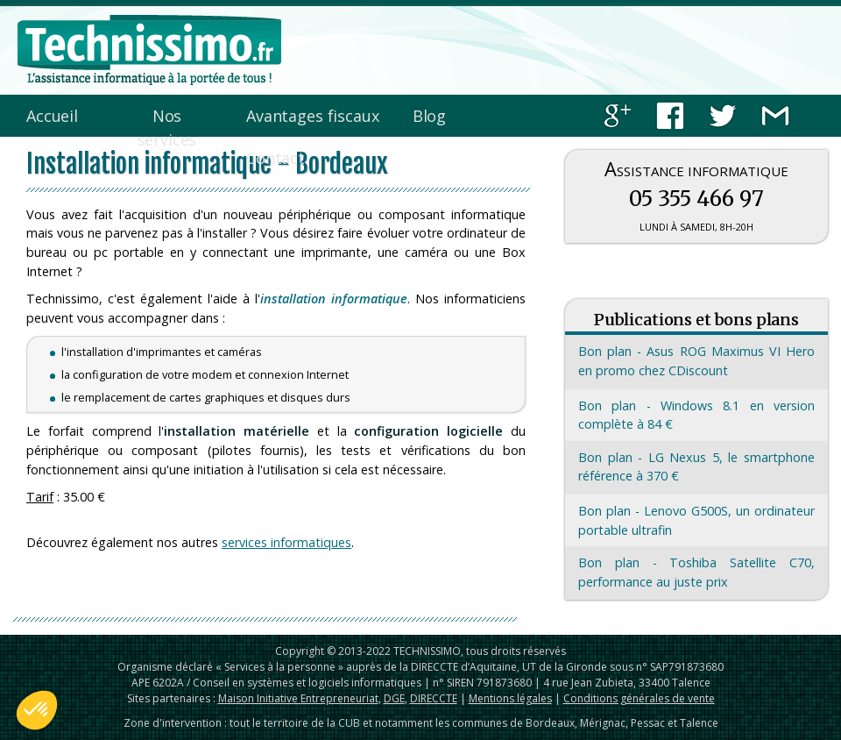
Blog (429, 115)
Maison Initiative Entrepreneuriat (298, 698)
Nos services (167, 127)
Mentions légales (510, 698)
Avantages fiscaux (312, 115)
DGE (394, 698)
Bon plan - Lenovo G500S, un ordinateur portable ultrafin (696, 520)
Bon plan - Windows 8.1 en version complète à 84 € (696, 415)
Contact (275, 157)
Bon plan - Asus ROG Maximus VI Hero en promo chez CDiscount (696, 361)
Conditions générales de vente (639, 698)
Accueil (52, 115)
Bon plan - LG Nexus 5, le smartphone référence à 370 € (696, 467)
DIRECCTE (433, 698)
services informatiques (286, 542)
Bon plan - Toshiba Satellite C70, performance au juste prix (696, 572)
